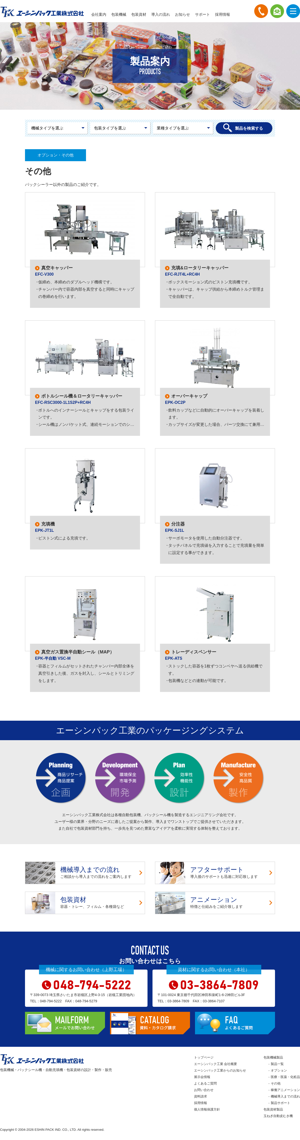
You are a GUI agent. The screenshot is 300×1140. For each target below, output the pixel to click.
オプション (279, 1070)
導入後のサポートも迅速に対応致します (215, 873)
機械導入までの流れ (285, 1096)
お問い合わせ (204, 1090)
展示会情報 (202, 1077)
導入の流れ (160, 14)
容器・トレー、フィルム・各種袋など (85, 903)
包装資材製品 (273, 1109)
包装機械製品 (273, 1057)
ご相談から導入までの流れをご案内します (85, 873)
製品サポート (280, 1103)
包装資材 (138, 14)
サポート (202, 14)
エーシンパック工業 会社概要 (215, 1064)
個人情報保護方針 (207, 1109)
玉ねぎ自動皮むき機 (278, 1116)
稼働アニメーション (285, 1090)
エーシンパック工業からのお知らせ (220, 1070)
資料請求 (200, 1096)
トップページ (204, 1057)
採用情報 (222, 14)
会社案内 (98, 14)
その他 (275, 1083)
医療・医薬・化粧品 (285, 1077)
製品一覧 (277, 1064)
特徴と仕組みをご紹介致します (215, 903)
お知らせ (182, 14)
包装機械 (118, 14)
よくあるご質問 (205, 1083)
